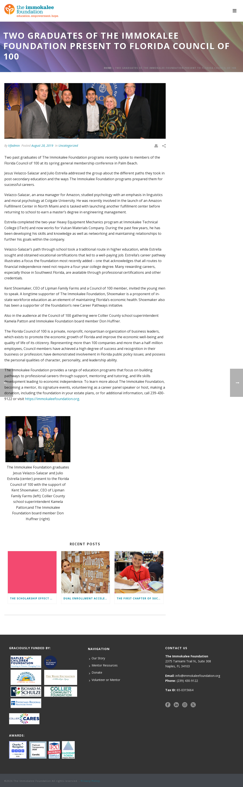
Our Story (97, 658)
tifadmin (14, 145)
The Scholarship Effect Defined (33, 598)
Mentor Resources (103, 665)
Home (108, 67)
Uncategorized (68, 145)
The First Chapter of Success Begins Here (140, 598)
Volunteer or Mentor (104, 680)
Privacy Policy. (91, 780)
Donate (95, 672)
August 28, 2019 (42, 145)
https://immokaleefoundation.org (52, 398)
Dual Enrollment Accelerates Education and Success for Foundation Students (86, 598)
